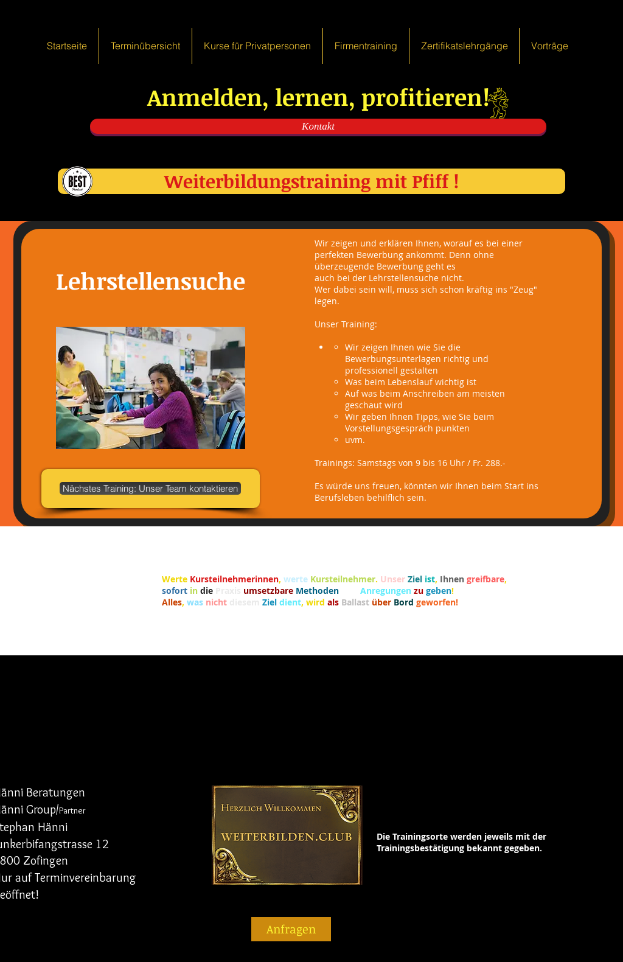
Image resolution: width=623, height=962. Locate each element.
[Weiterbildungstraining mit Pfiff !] (311, 181)
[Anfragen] (291, 929)
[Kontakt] (318, 126)
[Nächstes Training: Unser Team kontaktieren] (150, 488)
